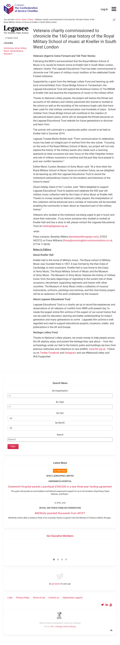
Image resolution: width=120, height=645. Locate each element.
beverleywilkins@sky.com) (84, 236)
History (23, 48)
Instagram (70, 352)
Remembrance (16, 51)
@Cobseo (56, 584)
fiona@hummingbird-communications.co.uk (88, 240)
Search (60, 434)
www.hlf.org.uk (97, 349)
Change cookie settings (65, 626)
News (24, 19)
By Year (60, 413)
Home (17, 19)
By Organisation (60, 390)
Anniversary (9, 48)
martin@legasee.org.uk (55, 226)
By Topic (60, 402)
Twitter (43, 352)
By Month (60, 423)
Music (6, 51)
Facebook (53, 352)
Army (17, 48)
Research (8, 54)
